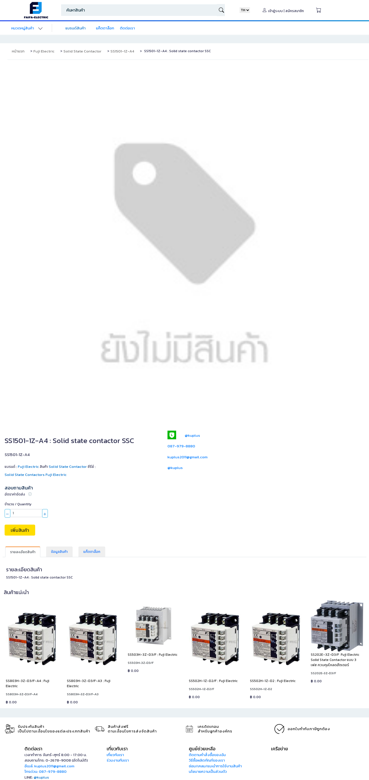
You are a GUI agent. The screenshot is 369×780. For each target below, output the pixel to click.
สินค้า (44, 466)
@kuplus (192, 435)
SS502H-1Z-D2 (261, 689)
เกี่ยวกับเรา (115, 755)
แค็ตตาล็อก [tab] (91, 551)
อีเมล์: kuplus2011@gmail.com (49, 766)
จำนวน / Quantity (18, 504)
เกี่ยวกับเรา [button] (117, 748)
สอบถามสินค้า (19, 487)
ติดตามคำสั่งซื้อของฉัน (207, 755)
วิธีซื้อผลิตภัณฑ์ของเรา (207, 760)
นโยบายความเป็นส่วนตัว (208, 771)
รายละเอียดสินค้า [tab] (22, 552)
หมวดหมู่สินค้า (22, 28)
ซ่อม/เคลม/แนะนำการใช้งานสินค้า (215, 766)
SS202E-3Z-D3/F (323, 673)
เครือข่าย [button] (279, 748)
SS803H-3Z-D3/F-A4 (21, 694)
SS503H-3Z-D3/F (141, 662)
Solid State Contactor (82, 51)
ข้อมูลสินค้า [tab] (59, 551)
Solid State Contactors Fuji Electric (36, 474)
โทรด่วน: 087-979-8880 (46, 771)
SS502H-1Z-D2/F (201, 689)
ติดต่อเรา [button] (33, 748)
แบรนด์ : (22, 466)
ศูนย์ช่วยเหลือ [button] (202, 748)
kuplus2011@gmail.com (187, 457)
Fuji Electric (43, 51)
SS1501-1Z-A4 (122, 51)
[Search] (139, 10)
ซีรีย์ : (92, 466)
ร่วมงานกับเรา (118, 760)
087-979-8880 (181, 446)
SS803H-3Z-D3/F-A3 (83, 694)
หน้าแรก (18, 51)
